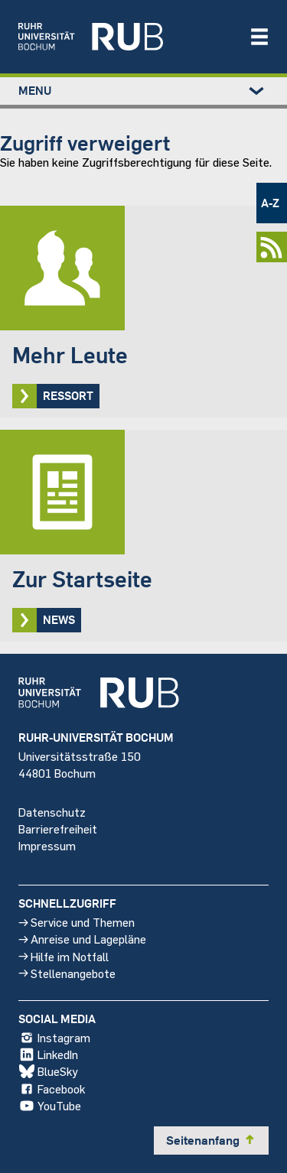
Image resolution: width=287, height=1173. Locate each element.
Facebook (51, 1088)
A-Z (270, 202)
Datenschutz (52, 811)
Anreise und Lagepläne (82, 939)
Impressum (47, 845)
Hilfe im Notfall (63, 956)
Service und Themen (76, 922)
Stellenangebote (67, 973)
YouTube (49, 1105)
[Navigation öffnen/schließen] (259, 37)
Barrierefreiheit (57, 828)
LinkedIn (48, 1055)
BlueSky (48, 1072)
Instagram (54, 1038)
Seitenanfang (211, 1140)
